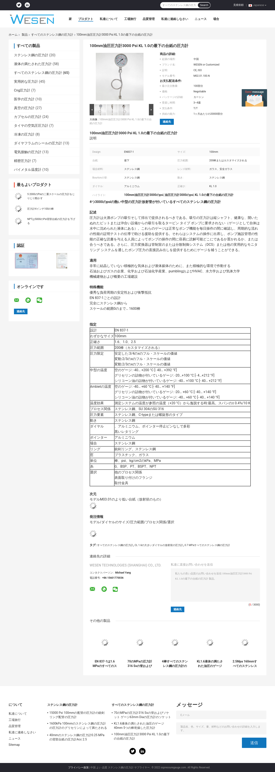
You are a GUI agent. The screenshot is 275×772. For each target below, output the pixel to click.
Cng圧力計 (22, 90)
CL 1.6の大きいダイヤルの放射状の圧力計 (158, 545)
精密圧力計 (22, 161)
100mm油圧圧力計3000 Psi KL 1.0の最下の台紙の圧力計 (142, 736)
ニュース (201, 19)
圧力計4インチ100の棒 (40, 208)
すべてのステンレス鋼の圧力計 (52, 34)
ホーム (13, 34)
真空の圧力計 (24, 108)
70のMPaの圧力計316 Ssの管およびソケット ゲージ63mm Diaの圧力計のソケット (140, 664)
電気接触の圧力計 (27, 152)
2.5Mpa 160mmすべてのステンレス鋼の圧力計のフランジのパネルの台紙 (245, 664)
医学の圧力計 (24, 99)
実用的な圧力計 (26, 81)
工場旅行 (130, 19)
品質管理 (149, 19)
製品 (25, 34)
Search (204, 5)
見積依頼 (238, 4)
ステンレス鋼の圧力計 (31, 55)
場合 (216, 19)
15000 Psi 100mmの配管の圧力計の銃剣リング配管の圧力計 (76, 715)
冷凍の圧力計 (24, 134)
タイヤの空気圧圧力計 (31, 126)
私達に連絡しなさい (174, 19)
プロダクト (85, 19)
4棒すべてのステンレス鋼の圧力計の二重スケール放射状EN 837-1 (175, 664)
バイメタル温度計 (27, 170)
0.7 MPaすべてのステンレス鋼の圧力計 (207, 545)
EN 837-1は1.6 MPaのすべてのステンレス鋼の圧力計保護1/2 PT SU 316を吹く (105, 664)
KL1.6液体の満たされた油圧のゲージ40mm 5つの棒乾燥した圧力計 (210, 664)
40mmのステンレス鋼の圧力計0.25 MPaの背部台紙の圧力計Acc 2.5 (76, 737)
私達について (109, 19)
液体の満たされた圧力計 (33, 64)
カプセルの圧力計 (27, 117)
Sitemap (14, 744)
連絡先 (167, 121)
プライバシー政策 (78, 767)
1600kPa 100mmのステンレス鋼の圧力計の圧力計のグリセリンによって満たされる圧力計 (78, 726)
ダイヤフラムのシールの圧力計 (38, 143)
